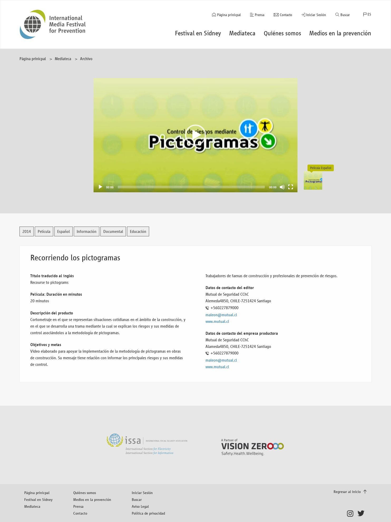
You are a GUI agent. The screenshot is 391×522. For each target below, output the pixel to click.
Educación (138, 231)
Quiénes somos (84, 492)
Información (86, 231)
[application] (196, 135)
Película (44, 231)
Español (63, 231)
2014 (26, 231)
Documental (113, 231)
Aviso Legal (140, 506)
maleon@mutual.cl (221, 315)
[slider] (191, 187)
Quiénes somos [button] (282, 33)
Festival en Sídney (38, 499)
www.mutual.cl (217, 321)
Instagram (351, 513)
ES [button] (369, 14)
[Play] (100, 187)
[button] (195, 135)
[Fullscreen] (290, 187)
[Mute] (282, 187)
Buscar (345, 15)
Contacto (286, 15)
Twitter (362, 513)
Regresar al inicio (348, 491)
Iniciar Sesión (316, 15)
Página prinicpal (229, 15)
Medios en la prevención (92, 499)
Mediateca (63, 58)
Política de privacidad (148, 513)
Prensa (259, 15)
